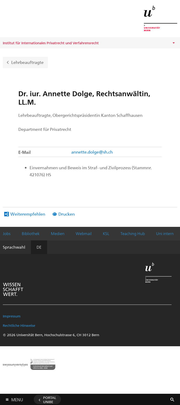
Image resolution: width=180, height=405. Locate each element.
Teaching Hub (132, 233)
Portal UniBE (49, 399)
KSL (106, 233)
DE (39, 247)
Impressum (12, 316)
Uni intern (165, 233)
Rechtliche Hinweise (19, 325)
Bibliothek (31, 233)
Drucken (66, 214)
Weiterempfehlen (27, 214)
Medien (57, 233)
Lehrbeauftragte (27, 62)
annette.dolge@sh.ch (92, 152)
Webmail (84, 233)
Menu (17, 398)
